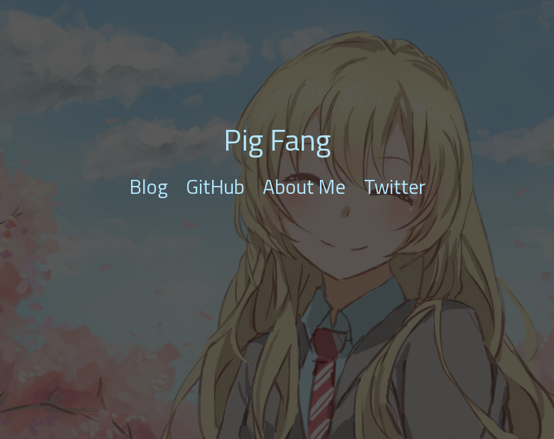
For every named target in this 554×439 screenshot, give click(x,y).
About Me (304, 186)
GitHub (215, 186)
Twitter (394, 186)
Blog (148, 186)
